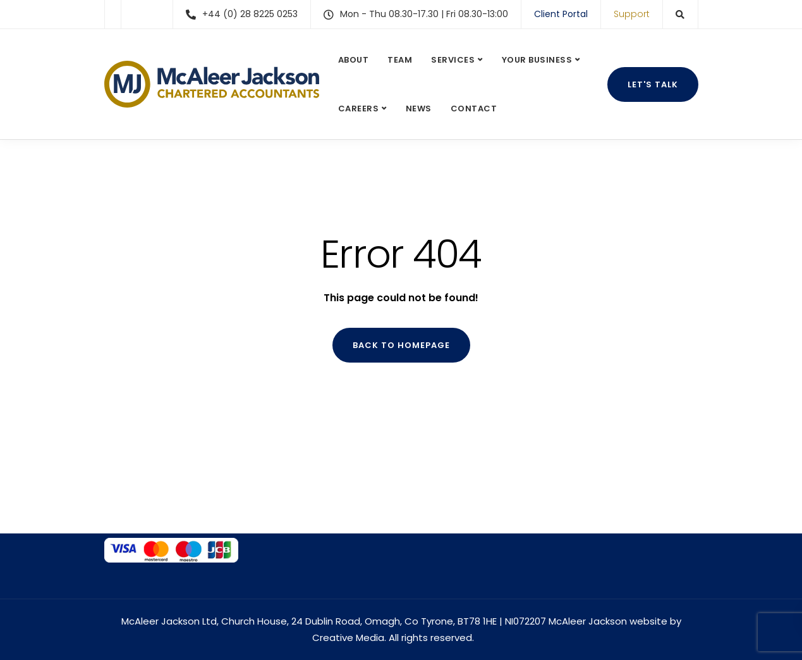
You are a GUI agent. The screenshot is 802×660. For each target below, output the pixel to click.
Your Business (537, 60)
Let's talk (653, 84)
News (419, 109)
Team (399, 60)
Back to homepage (401, 345)
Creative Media (348, 637)
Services (453, 60)
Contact (474, 109)
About (353, 60)
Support (632, 14)
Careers (358, 109)
